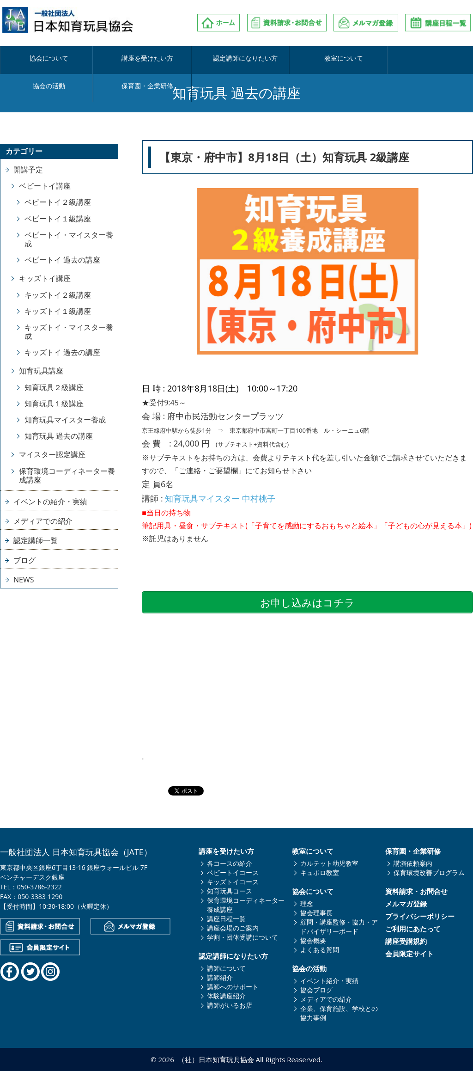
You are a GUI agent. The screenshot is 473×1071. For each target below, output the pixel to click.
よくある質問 (319, 949)
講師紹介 (220, 977)
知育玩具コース (229, 891)
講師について (226, 968)
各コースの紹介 (229, 863)
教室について (275, 59)
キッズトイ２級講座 (57, 295)
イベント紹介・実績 (329, 980)
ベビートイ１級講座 (57, 219)
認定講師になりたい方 (196, 59)
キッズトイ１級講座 (57, 311)
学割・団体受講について (242, 937)
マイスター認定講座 (52, 454)
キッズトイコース (233, 881)
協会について (39, 59)
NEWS (23, 580)
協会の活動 (353, 59)
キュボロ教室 (319, 872)
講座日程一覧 (226, 918)
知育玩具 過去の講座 (58, 436)
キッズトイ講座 (45, 278)
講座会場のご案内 (233, 928)
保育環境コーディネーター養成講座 (67, 475)
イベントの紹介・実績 (50, 501)
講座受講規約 (406, 941)
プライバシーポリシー (420, 916)
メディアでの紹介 (43, 521)
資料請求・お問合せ (416, 891)
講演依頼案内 (413, 863)
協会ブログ (316, 989)
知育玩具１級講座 (54, 403)
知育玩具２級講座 (54, 387)
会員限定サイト (409, 954)
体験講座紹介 (226, 995)
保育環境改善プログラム (429, 872)
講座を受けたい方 (117, 59)
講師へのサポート (233, 986)
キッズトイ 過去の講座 (62, 352)
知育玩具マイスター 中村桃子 (220, 498)
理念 (306, 903)
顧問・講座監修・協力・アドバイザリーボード (339, 927)
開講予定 (28, 170)
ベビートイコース (233, 872)
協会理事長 (316, 912)
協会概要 (313, 940)
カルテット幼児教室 (329, 863)
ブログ (24, 560)
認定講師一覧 (35, 540)
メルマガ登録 (406, 904)
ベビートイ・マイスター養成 (68, 239)
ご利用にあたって (413, 929)
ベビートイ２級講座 (57, 202)
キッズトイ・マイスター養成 (68, 331)
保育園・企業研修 (431, 59)
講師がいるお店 (229, 1005)
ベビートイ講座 (45, 186)
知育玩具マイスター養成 (65, 420)
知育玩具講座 (41, 371)
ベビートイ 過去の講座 (62, 260)
